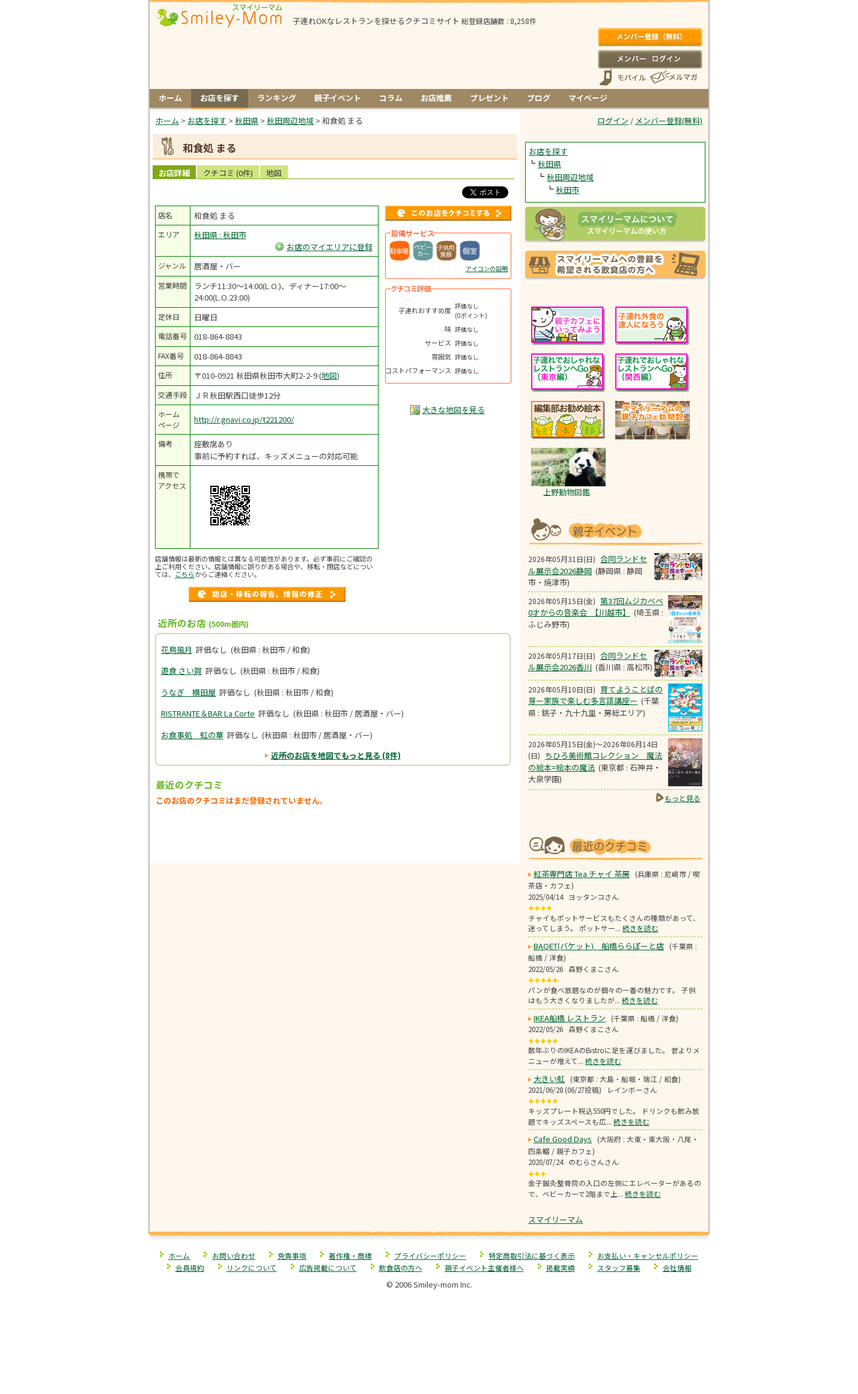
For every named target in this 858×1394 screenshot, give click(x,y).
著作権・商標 (350, 1255)
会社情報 (677, 1267)
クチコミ (228, 173)
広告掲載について (328, 1267)
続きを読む (640, 928)
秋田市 (567, 189)
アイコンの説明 (487, 268)
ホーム (170, 97)
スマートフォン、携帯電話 (622, 77)
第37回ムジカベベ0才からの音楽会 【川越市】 (595, 607)
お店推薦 (436, 97)
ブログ (538, 97)
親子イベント (337, 97)
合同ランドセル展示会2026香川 (587, 661)
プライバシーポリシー (430, 1255)
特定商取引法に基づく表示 (531, 1255)
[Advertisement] (335, 838)
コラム (391, 97)
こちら (185, 574)
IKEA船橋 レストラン (570, 1018)
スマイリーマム (555, 1219)
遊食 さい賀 (181, 670)
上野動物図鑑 (566, 492)
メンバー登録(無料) (649, 37)
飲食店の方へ (400, 1267)
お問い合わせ (233, 1255)
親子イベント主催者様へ (484, 1267)
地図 (274, 173)
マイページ (587, 97)
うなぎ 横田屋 (188, 692)
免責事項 (292, 1255)
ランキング (276, 97)
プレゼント (489, 97)
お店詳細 (174, 173)
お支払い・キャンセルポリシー (647, 1255)
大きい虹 (549, 1078)
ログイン (649, 59)
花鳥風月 (176, 649)
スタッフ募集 (618, 1267)
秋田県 (549, 164)
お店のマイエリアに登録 (330, 246)
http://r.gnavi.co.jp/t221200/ (244, 419)
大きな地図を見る (453, 409)
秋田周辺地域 (570, 177)
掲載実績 (560, 1267)
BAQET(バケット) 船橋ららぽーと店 (599, 946)
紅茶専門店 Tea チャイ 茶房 (582, 873)
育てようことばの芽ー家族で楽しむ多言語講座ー (595, 695)
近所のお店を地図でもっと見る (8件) (336, 755)
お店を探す (219, 97)
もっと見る (683, 798)
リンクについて (252, 1267)
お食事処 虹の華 (192, 735)
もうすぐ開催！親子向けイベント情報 (615, 530)
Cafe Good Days (563, 1139)
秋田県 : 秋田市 (220, 234)
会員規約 (189, 1267)
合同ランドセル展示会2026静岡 (587, 564)
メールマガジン (673, 77)
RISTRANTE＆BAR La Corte (208, 713)
